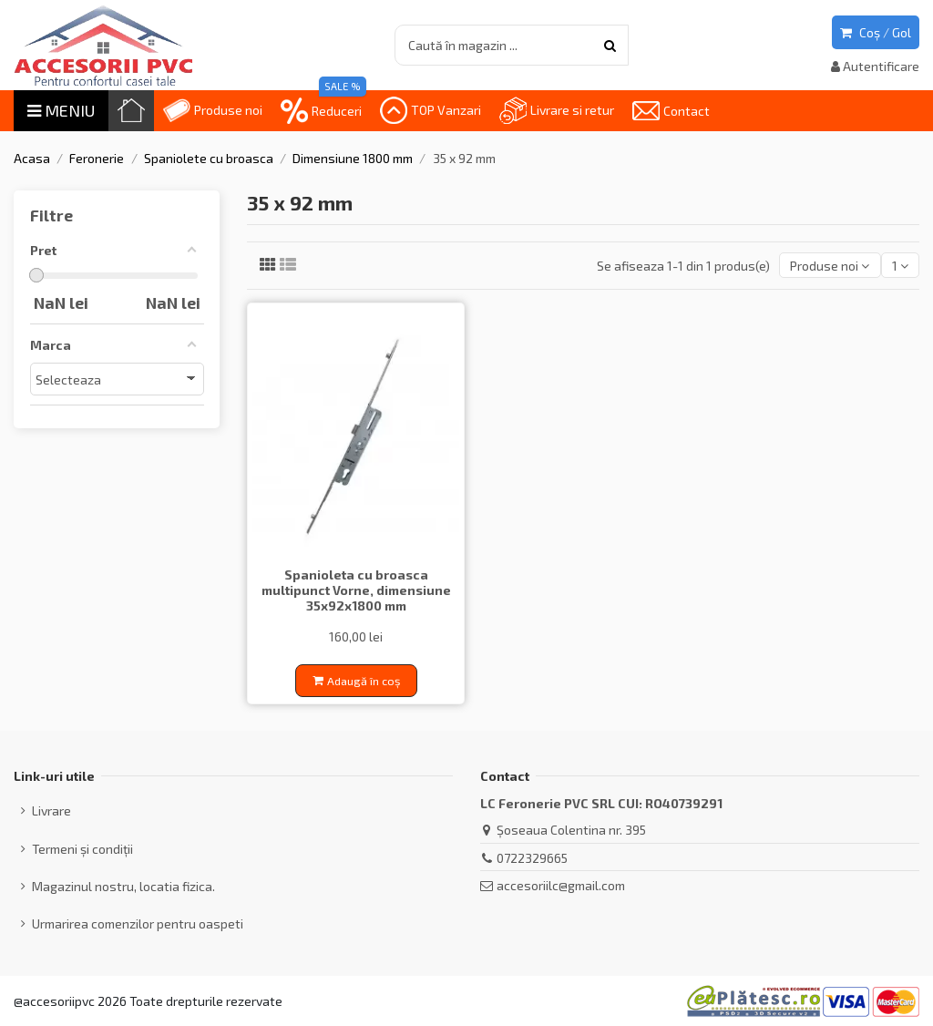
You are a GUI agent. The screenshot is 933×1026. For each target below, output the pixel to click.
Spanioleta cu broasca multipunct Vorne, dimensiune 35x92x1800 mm (356, 590)
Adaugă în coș (356, 680)
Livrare (51, 810)
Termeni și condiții (82, 849)
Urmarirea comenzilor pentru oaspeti (137, 923)
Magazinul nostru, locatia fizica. (123, 886)
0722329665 (532, 858)
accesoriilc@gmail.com (561, 885)
